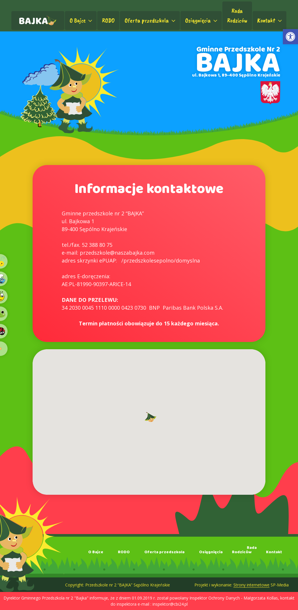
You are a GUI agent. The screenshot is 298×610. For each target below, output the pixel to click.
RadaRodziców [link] (237, 15)
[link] (290, 36)
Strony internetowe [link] (251, 585)
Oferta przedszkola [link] (151, 20)
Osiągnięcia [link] (202, 20)
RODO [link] (108, 20)
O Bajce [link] (81, 20)
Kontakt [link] (270, 20)
